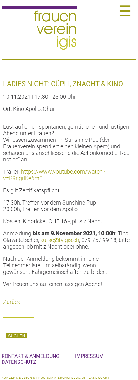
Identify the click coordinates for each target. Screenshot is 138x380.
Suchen (16, 335)
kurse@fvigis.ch (59, 240)
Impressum (89, 356)
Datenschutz (19, 362)
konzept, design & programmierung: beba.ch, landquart (56, 377)
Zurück (11, 302)
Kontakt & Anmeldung (30, 356)
